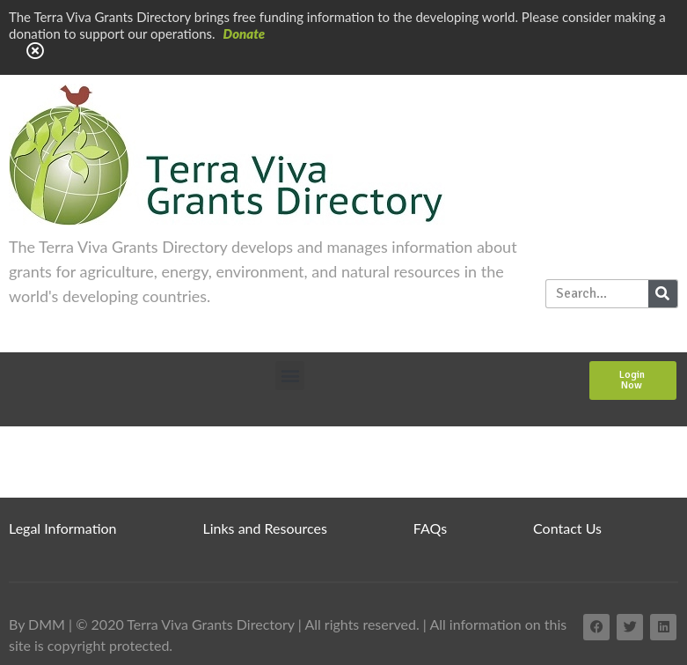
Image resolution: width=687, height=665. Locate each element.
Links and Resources (265, 528)
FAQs (430, 528)
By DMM (37, 624)
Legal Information (63, 528)
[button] (289, 375)
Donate (244, 33)
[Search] (662, 293)
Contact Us (567, 528)
